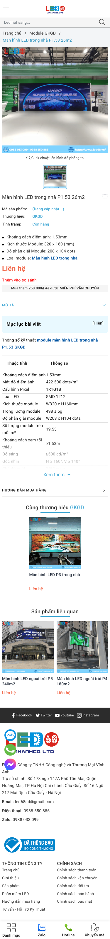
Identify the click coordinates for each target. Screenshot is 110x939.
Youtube (64, 715)
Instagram (88, 715)
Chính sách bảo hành (75, 894)
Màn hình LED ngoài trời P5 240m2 (27, 682)
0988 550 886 (37, 811)
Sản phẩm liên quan (55, 612)
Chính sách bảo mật (74, 901)
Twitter (43, 715)
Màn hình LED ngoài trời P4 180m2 (82, 682)
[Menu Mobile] (6, 9)
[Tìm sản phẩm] (49, 22)
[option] (55, 100)
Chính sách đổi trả (73, 886)
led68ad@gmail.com (34, 802)
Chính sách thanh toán (77, 870)
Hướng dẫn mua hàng (21, 901)
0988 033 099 (26, 819)
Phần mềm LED (15, 894)
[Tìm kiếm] (102, 22)
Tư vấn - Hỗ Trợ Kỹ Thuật (23, 909)
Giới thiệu (10, 878)
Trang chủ (11, 870)
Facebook (21, 715)
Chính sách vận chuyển (77, 878)
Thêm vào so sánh (19, 280)
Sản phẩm (11, 886)
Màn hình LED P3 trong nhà (54, 575)
